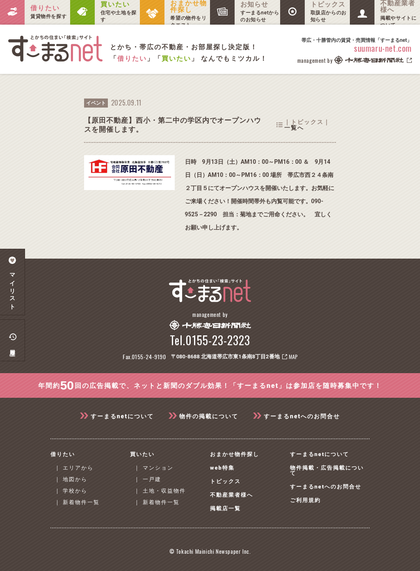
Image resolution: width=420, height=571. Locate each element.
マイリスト (12, 282)
